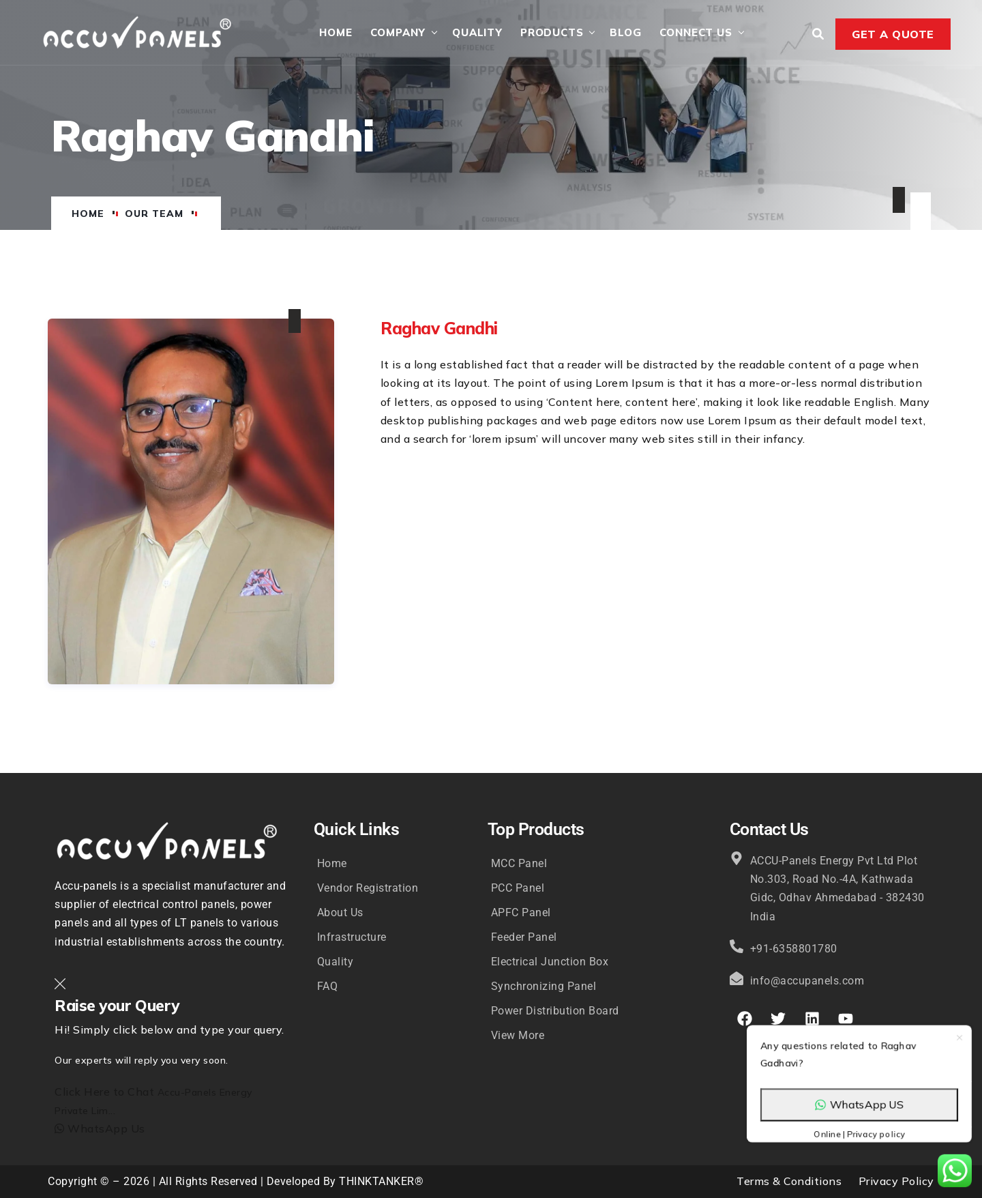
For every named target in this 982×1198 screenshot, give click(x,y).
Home (335, 32)
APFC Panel (521, 912)
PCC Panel (518, 887)
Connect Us (695, 32)
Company (398, 32)
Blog (625, 32)
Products (551, 32)
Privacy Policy (896, 1181)
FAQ (327, 986)
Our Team (154, 213)
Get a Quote (893, 34)
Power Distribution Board (555, 1010)
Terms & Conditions (789, 1181)
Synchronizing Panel (544, 986)
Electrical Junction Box (550, 961)
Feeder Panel (524, 937)
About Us (340, 912)
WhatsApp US (859, 1073)
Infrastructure (352, 937)
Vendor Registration (368, 887)
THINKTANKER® (381, 1181)
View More (518, 1035)
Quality (477, 32)
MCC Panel (519, 863)
